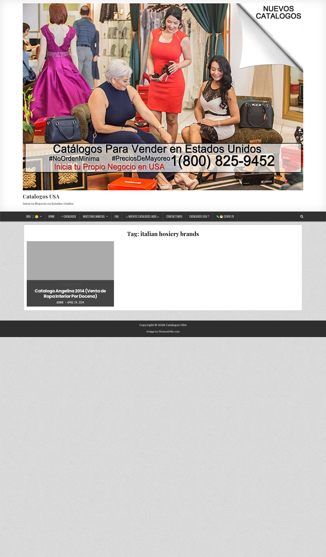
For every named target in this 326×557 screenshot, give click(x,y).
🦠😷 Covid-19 (225, 216)
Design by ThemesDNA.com (163, 331)
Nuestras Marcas (94, 216)
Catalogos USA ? (199, 216)
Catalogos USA (41, 196)
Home (51, 216)
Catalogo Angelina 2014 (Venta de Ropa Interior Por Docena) (70, 293)
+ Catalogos (68, 216)
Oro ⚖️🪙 (32, 216)
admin (60, 302)
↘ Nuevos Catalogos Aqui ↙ (142, 216)
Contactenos (174, 216)
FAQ (117, 216)
